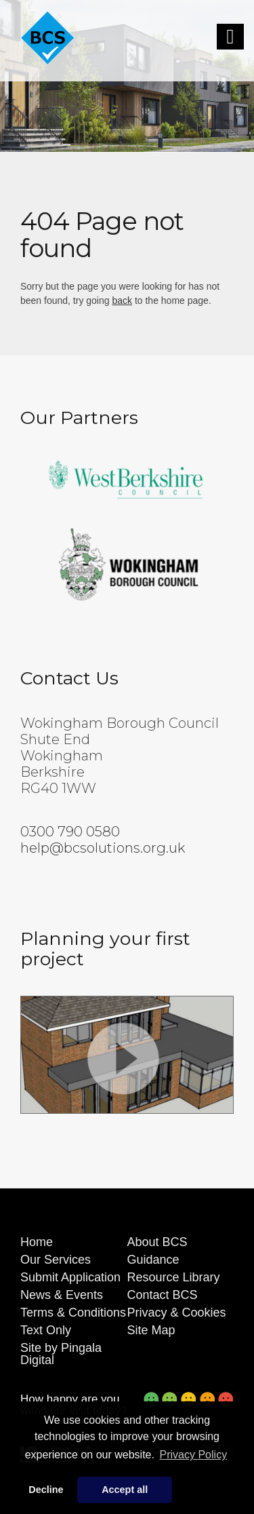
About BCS (157, 1242)
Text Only (45, 1330)
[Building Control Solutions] (47, 38)
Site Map (151, 1330)
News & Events (61, 1295)
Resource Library (173, 1277)
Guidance (153, 1259)
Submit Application (70, 1277)
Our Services (55, 1259)
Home (36, 1242)
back (122, 300)
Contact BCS (162, 1295)
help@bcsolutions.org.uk (102, 848)
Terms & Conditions (73, 1312)
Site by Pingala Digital (61, 1354)
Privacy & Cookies (176, 1312)
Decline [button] (45, 1489)
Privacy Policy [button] (194, 1454)
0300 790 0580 (70, 831)
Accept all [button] (125, 1489)
